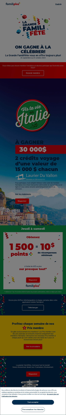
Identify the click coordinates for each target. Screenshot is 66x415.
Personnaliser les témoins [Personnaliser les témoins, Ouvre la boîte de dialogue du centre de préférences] (33, 409)
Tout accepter (33, 402)
